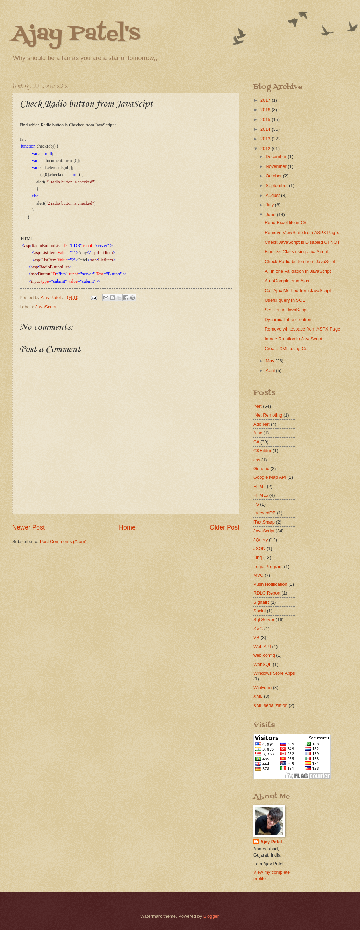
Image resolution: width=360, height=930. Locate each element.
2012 (266, 148)
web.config (264, 655)
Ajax (257, 432)
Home (127, 527)
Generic (261, 468)
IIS (256, 504)
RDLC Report (266, 593)
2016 (266, 109)
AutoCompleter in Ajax (287, 280)
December (277, 156)
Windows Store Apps (274, 673)
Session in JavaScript (286, 309)
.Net (257, 406)
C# (256, 442)
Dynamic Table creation (288, 319)
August (273, 195)
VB (256, 637)
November (277, 166)
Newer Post (28, 527)
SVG (258, 628)
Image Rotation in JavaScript (293, 338)
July (270, 204)
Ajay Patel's (76, 34)
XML (257, 696)
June (271, 214)
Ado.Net (261, 424)
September (277, 185)
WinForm (262, 687)
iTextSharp (264, 522)
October (274, 175)
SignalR (261, 602)
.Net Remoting (267, 415)
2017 (266, 100)
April (271, 370)
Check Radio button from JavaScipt (300, 261)
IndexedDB (264, 513)
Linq (257, 557)
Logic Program (268, 566)
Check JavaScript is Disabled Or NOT (302, 242)
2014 (266, 129)
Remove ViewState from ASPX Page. (302, 232)
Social (259, 610)
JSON (259, 548)
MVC (258, 575)
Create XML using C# (286, 348)
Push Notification (270, 584)
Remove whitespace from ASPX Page (302, 329)
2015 (266, 119)
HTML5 (260, 495)
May (270, 360)
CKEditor (262, 450)
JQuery (260, 539)
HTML (259, 486)
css (256, 459)
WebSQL (262, 664)
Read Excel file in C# (286, 222)
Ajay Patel (271, 841)
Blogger (211, 916)
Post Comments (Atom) (63, 541)
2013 (266, 138)
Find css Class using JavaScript (296, 251)
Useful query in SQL (285, 300)
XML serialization (270, 705)
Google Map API (269, 477)
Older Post (224, 527)
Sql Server (263, 619)
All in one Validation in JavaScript (298, 271)
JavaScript (45, 307)
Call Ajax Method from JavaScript (298, 290)
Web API (262, 646)
